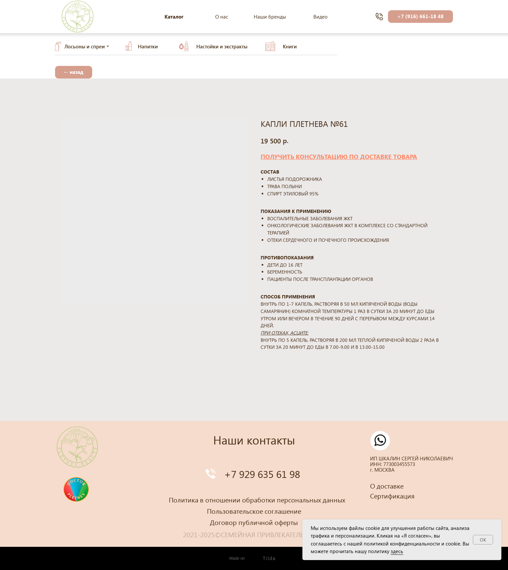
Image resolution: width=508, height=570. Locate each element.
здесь (397, 551)
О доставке (387, 485)
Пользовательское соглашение (254, 510)
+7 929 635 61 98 (262, 474)
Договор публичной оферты (254, 522)
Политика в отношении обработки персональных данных (257, 499)
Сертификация (392, 495)
